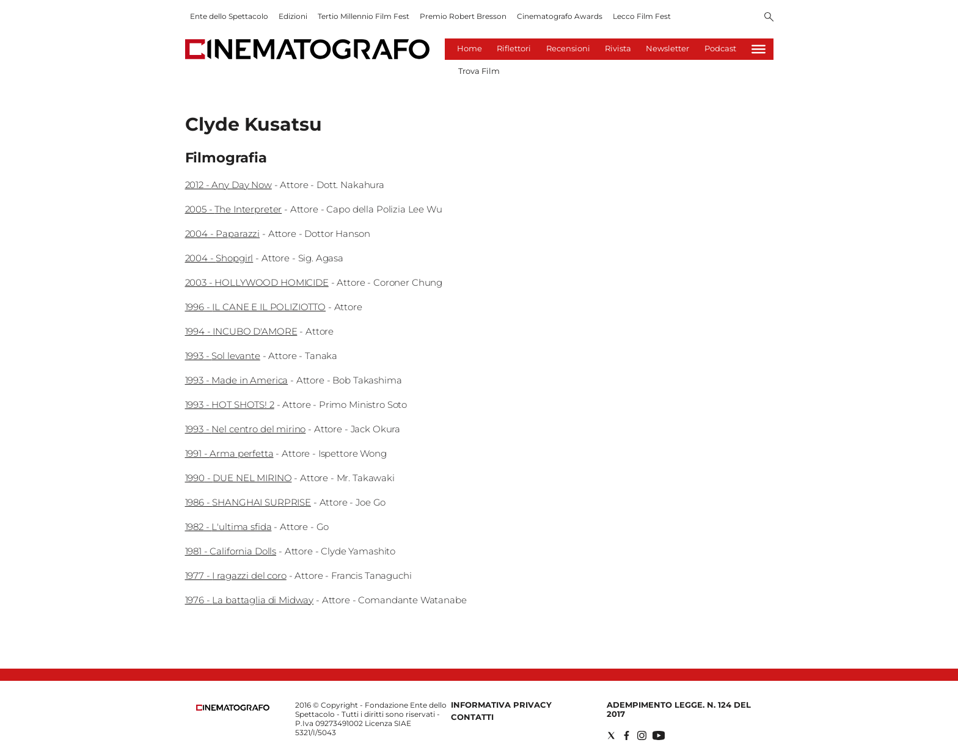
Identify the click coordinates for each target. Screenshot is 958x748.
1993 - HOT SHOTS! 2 (229, 404)
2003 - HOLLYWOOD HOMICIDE (257, 282)
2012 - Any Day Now (228, 185)
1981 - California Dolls (231, 551)
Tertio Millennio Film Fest (363, 16)
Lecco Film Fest (642, 16)
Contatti (472, 717)
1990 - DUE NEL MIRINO (238, 478)
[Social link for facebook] (626, 735)
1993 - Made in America (236, 380)
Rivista (618, 48)
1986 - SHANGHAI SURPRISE (248, 502)
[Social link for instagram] (641, 735)
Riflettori (514, 48)
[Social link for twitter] (611, 735)
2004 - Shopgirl (219, 258)
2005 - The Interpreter (233, 209)
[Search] (768, 17)
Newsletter (667, 48)
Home (469, 48)
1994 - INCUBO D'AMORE (241, 331)
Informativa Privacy (501, 705)
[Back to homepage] (232, 708)
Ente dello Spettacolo (229, 16)
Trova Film (479, 71)
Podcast (720, 48)
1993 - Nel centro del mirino (245, 429)
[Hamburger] (758, 49)
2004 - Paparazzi (222, 233)
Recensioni (568, 48)
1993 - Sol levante (222, 355)
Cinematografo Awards (559, 16)
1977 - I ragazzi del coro (236, 575)
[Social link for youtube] (659, 735)
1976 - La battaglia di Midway (249, 600)
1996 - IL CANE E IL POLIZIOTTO (255, 307)
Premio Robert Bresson (463, 16)
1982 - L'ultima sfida (228, 526)
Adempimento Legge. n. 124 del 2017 (679, 709)
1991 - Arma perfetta (229, 453)
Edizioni (293, 16)
